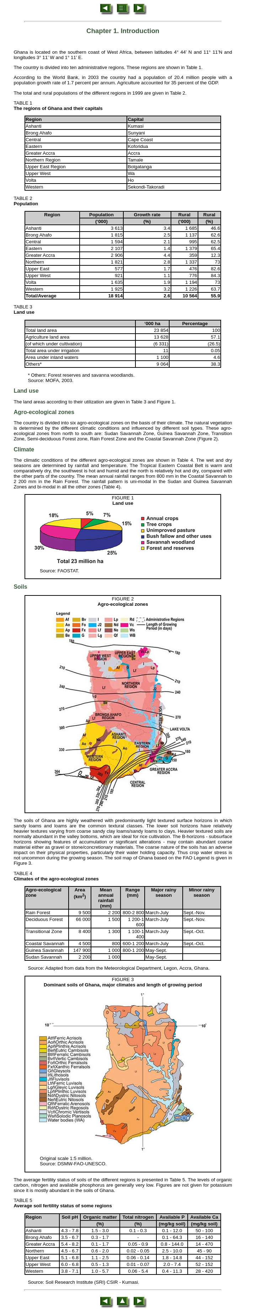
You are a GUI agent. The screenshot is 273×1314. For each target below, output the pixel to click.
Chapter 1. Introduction (122, 31)
